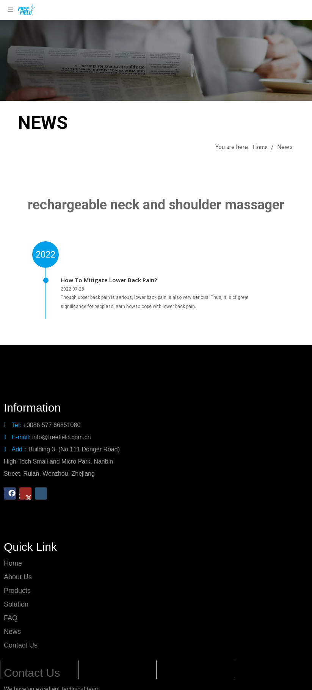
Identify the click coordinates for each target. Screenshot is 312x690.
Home (13, 553)
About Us (18, 567)
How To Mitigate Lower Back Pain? (109, 280)
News (12, 622)
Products (17, 581)
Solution (16, 594)
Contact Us (21, 635)
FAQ (10, 608)
